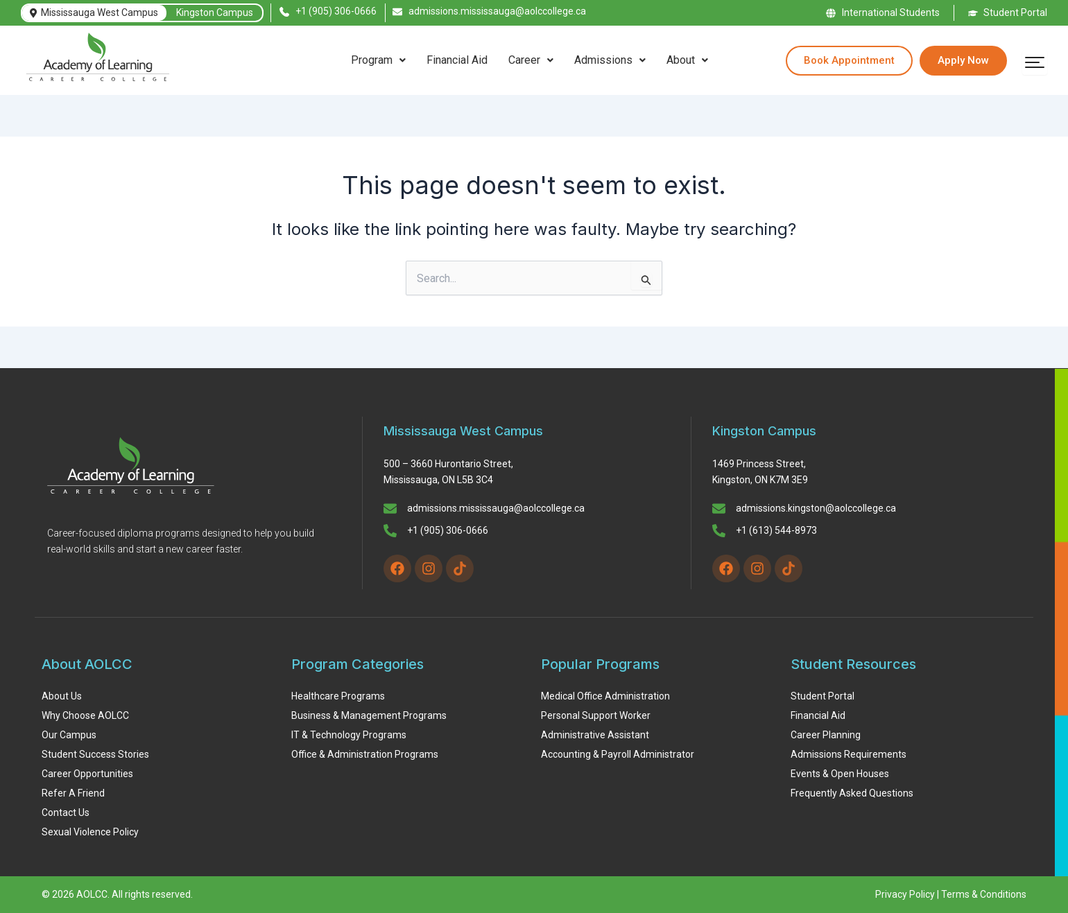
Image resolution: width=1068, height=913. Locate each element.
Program (378, 60)
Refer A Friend (73, 793)
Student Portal (822, 696)
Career (530, 60)
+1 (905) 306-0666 (447, 530)
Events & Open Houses (840, 773)
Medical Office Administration (605, 696)
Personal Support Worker (596, 715)
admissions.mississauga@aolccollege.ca (496, 508)
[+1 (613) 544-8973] (718, 531)
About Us (62, 696)
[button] (378, 60)
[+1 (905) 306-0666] (390, 531)
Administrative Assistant (595, 734)
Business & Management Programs (369, 715)
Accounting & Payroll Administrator (617, 754)
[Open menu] (1034, 62)
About (687, 60)
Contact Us (65, 812)
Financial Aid (457, 60)
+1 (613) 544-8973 (776, 530)
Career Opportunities (87, 773)
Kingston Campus (214, 12)
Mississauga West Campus (94, 12)
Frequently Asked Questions (852, 793)
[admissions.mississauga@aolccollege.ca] (390, 509)
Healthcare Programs (338, 696)
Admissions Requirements (848, 754)
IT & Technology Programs (348, 734)
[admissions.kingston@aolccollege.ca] (718, 509)
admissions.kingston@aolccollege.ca (816, 508)
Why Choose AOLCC (85, 715)
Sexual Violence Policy (90, 831)
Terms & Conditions (983, 894)
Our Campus (69, 734)
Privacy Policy (905, 894)
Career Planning (826, 734)
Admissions (610, 60)
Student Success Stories (95, 754)
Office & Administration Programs (364, 754)
